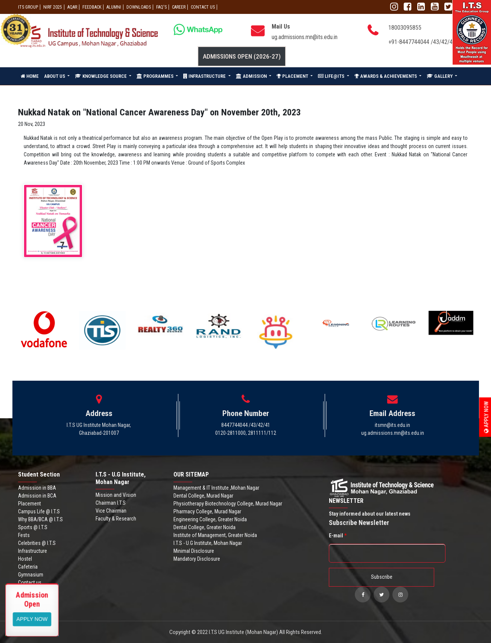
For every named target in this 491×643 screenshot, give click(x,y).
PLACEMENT (293, 76)
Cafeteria (28, 567)
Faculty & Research (116, 519)
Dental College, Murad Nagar (203, 496)
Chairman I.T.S (111, 503)
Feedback (91, 7)
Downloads (138, 7)
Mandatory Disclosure (196, 559)
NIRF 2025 (52, 7)
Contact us (29, 582)
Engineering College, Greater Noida (210, 519)
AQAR (72, 7)
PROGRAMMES (156, 76)
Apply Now (486, 417)
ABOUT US (55, 76)
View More (32, 619)
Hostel (25, 559)
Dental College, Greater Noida (204, 527)
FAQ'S (161, 7)
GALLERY (440, 76)
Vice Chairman (111, 511)
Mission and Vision (116, 495)
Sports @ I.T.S (32, 527)
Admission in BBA (37, 488)
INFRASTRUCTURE (205, 76)
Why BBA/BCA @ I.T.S (40, 519)
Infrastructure (32, 551)
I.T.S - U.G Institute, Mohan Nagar (207, 543)
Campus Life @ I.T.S (39, 511)
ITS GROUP (28, 7)
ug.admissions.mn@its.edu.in (304, 37)
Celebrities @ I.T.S (37, 543)
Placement (29, 504)
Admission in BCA (37, 496)
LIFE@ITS (331, 76)
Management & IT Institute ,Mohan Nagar (216, 488)
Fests (24, 535)
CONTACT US (203, 7)
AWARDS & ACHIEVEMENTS (386, 76)
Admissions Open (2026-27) (242, 56)
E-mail (338, 536)
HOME (30, 76)
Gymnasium (30, 575)
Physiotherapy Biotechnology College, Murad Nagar (227, 504)
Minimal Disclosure (193, 551)
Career (178, 7)
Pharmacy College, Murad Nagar (207, 511)
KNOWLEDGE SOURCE (101, 76)
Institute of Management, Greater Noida (215, 535)
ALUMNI (113, 7)
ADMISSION (252, 76)
